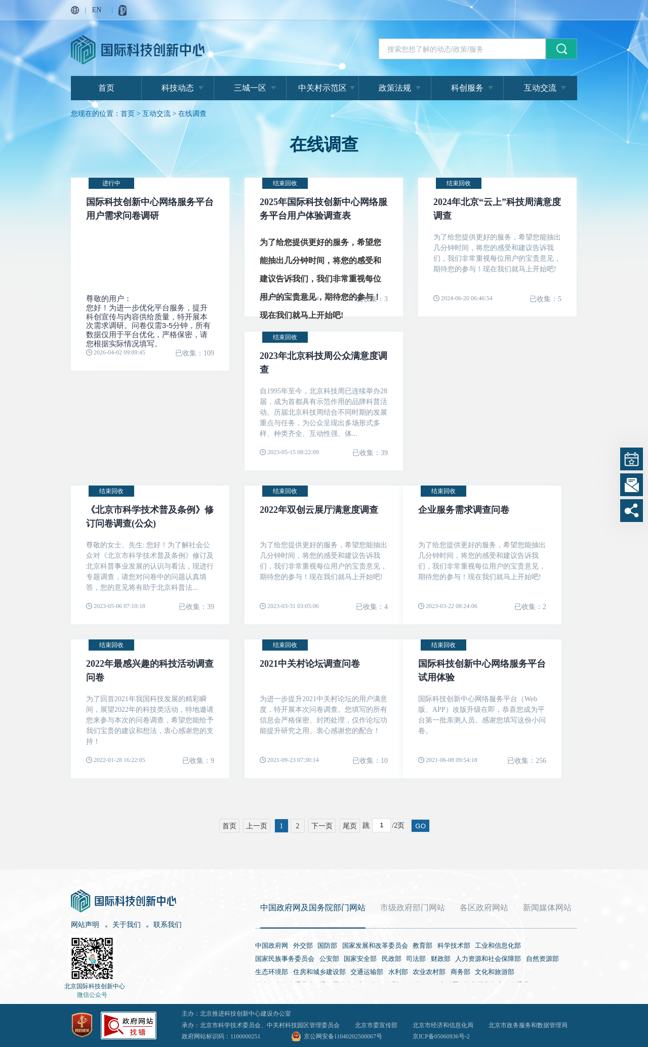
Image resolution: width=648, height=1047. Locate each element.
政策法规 (395, 88)
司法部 (416, 958)
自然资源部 (542, 958)
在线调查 (192, 113)
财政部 (441, 958)
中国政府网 (271, 945)
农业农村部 (429, 972)
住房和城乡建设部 (319, 972)
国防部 (327, 945)
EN (97, 10)
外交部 (303, 945)
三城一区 (250, 88)
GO (420, 826)
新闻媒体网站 (547, 907)
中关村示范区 (322, 88)
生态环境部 (271, 972)
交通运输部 (366, 972)
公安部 (329, 958)
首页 (106, 88)
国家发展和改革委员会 (375, 945)
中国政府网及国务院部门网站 (313, 907)
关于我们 (126, 925)
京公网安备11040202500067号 (343, 1036)
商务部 (460, 972)
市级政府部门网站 (412, 907)
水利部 (398, 972)
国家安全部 (360, 958)
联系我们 (167, 925)
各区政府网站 (484, 907)
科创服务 (467, 88)
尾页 (350, 826)
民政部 (391, 958)
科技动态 (177, 88)
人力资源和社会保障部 (488, 958)
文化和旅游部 (494, 972)
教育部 (422, 945)
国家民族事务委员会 (284, 958)
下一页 (322, 826)
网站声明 (85, 925)
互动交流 (540, 88)
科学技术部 (453, 945)
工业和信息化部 (498, 945)
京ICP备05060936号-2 (441, 1036)
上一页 (256, 826)
